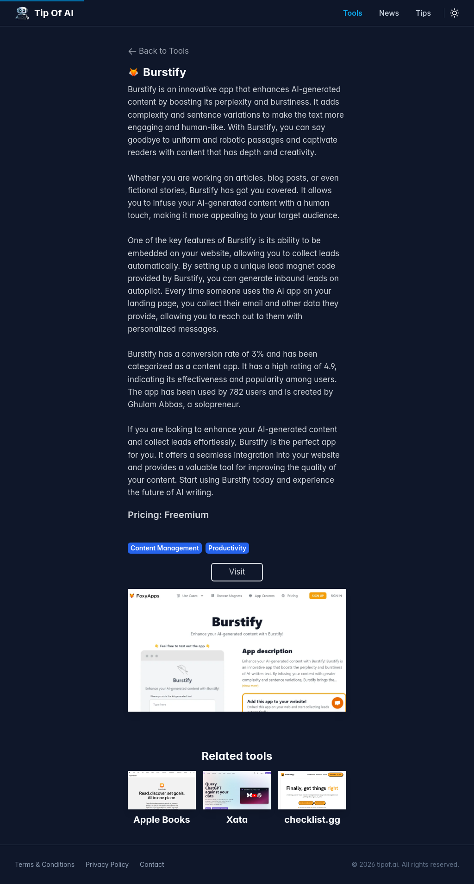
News (389, 13)
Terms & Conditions (45, 864)
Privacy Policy (107, 864)
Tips (423, 13)
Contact (152, 864)
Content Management (165, 548)
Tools (352, 13)
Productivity (227, 548)
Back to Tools (158, 51)
